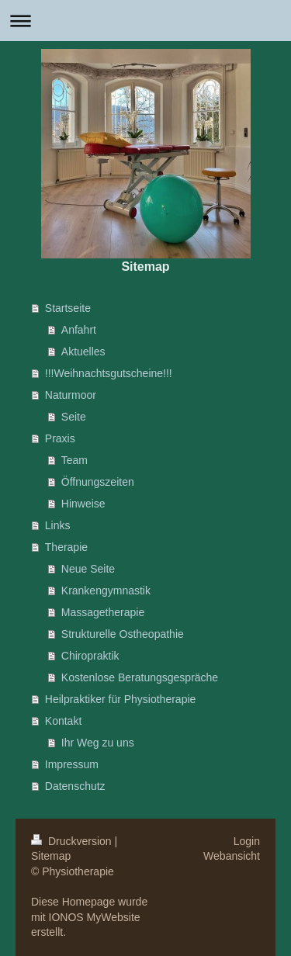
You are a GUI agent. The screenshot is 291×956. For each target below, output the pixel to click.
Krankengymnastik (106, 590)
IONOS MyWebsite (94, 917)
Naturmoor (70, 395)
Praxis (60, 438)
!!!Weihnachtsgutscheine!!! (108, 373)
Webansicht (231, 856)
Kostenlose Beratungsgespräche (139, 677)
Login (247, 841)
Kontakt (63, 721)
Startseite (68, 308)
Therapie (66, 547)
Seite (73, 416)
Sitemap (51, 856)
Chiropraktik (90, 655)
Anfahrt (78, 330)
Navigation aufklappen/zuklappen (145, 20)
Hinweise (83, 503)
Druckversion (72, 841)
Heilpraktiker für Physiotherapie (120, 699)
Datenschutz (75, 786)
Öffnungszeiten (97, 482)
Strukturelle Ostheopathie (122, 634)
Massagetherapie (102, 612)
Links (58, 525)
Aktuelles (83, 351)
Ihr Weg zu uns (97, 742)
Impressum (72, 764)
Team (74, 460)
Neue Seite (88, 569)
